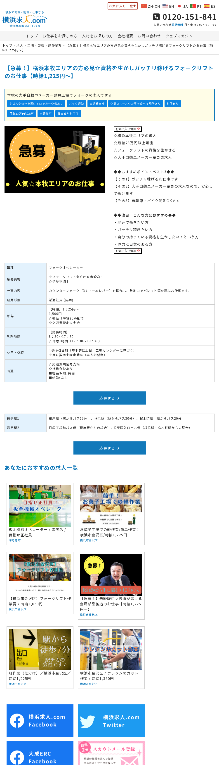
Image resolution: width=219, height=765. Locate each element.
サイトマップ (189, 725)
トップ (32, 36)
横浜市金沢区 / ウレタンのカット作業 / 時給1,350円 (179, 582)
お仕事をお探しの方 (60, 36)
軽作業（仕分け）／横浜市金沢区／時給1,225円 (109, 582)
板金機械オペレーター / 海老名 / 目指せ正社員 (39, 513)
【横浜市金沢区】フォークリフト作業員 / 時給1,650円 (179, 513)
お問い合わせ (149, 36)
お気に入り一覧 (123, 6)
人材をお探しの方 (97, 36)
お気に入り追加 (127, 129)
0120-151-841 (185, 16)
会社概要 (125, 36)
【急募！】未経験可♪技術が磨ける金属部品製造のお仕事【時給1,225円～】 (39, 585)
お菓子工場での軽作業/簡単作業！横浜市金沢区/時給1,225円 (109, 513)
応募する (109, 398)
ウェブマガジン (179, 36)
